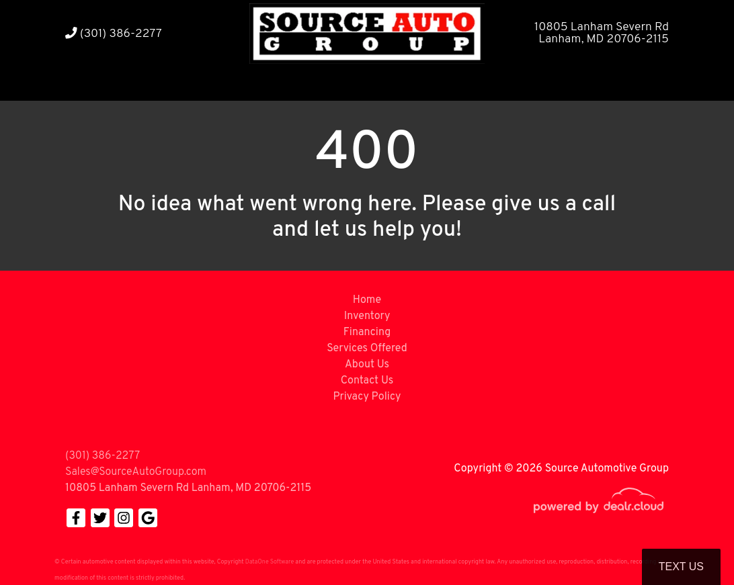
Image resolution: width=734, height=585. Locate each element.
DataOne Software (269, 562)
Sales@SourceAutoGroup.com (135, 472)
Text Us (681, 566)
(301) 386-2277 (113, 34)
